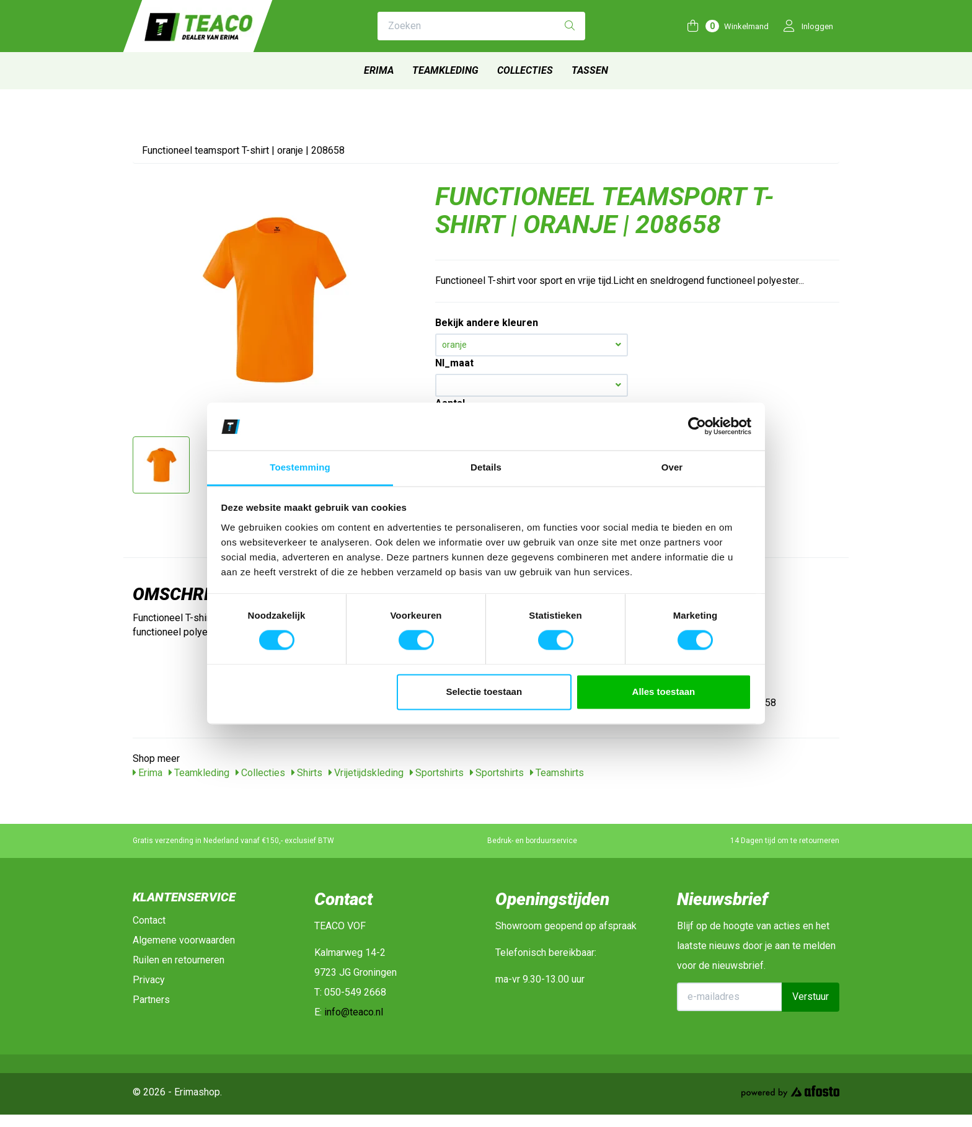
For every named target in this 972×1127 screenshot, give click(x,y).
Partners (151, 999)
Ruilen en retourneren (178, 960)
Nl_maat (454, 363)
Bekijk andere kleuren (486, 323)
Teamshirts (557, 773)
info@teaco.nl (353, 1012)
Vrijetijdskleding (366, 773)
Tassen (590, 70)
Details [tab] (486, 467)
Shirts (306, 773)
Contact (149, 920)
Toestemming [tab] (300, 467)
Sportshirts (437, 773)
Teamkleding (445, 70)
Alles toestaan (664, 691)
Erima (379, 70)
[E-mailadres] (730, 997)
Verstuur (810, 996)
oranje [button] (531, 345)
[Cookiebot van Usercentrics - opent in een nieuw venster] (697, 426)
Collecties (525, 70)
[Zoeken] (569, 26)
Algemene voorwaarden (184, 940)
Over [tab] (672, 467)
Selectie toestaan (484, 691)
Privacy (149, 980)
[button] (531, 385)
